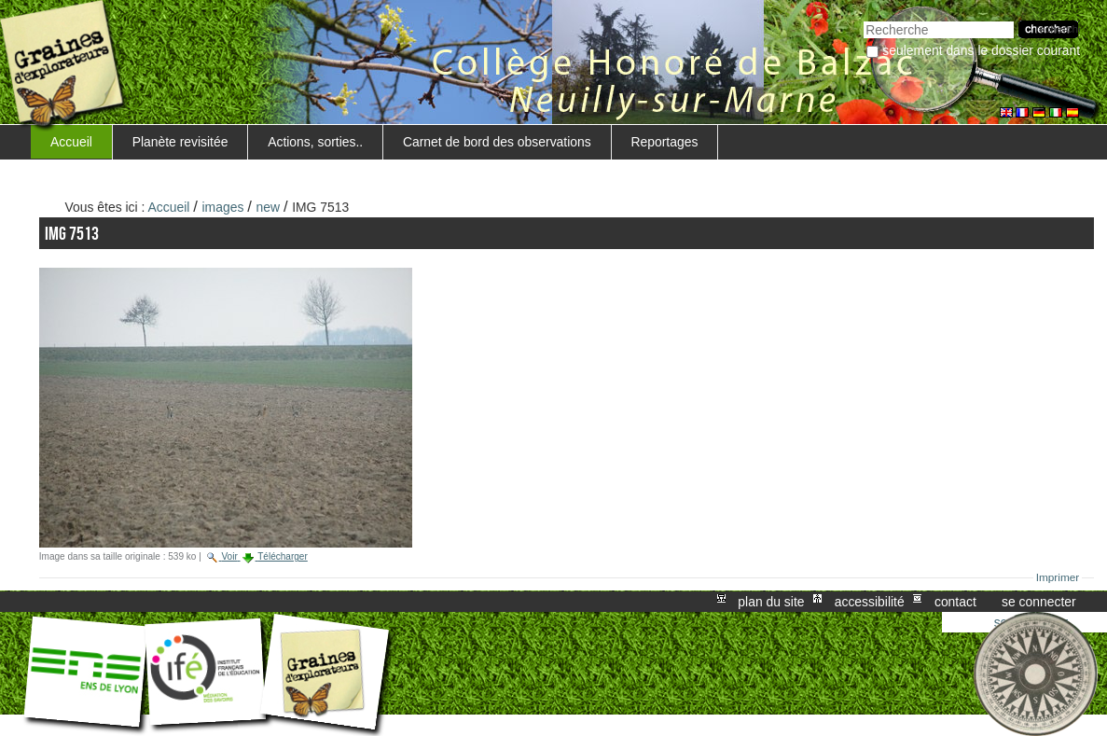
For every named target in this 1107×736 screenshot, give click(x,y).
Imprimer (1058, 577)
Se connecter (1039, 601)
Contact (955, 601)
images (223, 207)
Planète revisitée (180, 141)
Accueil (71, 141)
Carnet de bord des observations (497, 141)
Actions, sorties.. (315, 141)
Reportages (664, 141)
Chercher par (863, 19)
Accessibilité (870, 601)
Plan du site (771, 601)
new (268, 207)
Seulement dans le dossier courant (981, 50)
